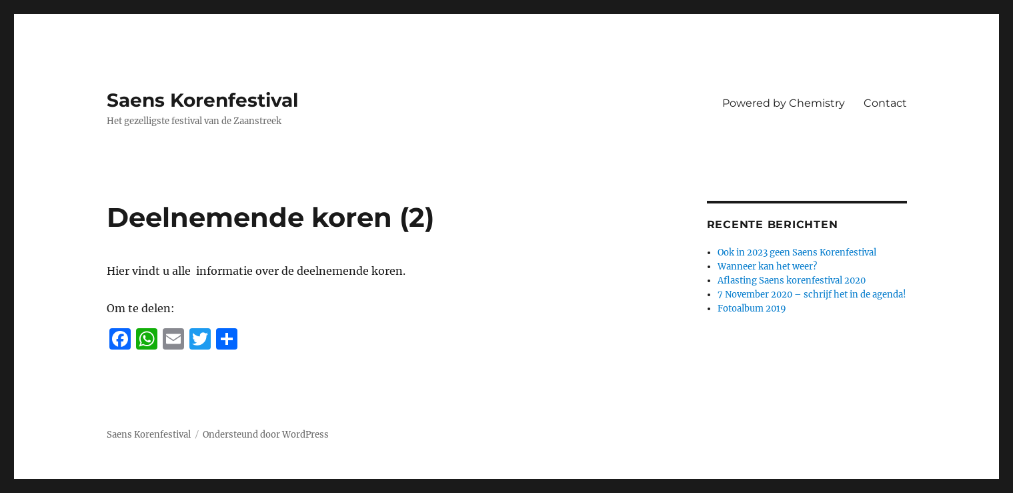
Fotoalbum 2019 (752, 308)
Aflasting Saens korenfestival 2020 (792, 280)
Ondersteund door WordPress (266, 434)
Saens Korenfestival (202, 100)
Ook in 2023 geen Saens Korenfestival (797, 252)
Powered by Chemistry (783, 103)
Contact (885, 103)
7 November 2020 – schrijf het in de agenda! (812, 294)
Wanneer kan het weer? (767, 266)
